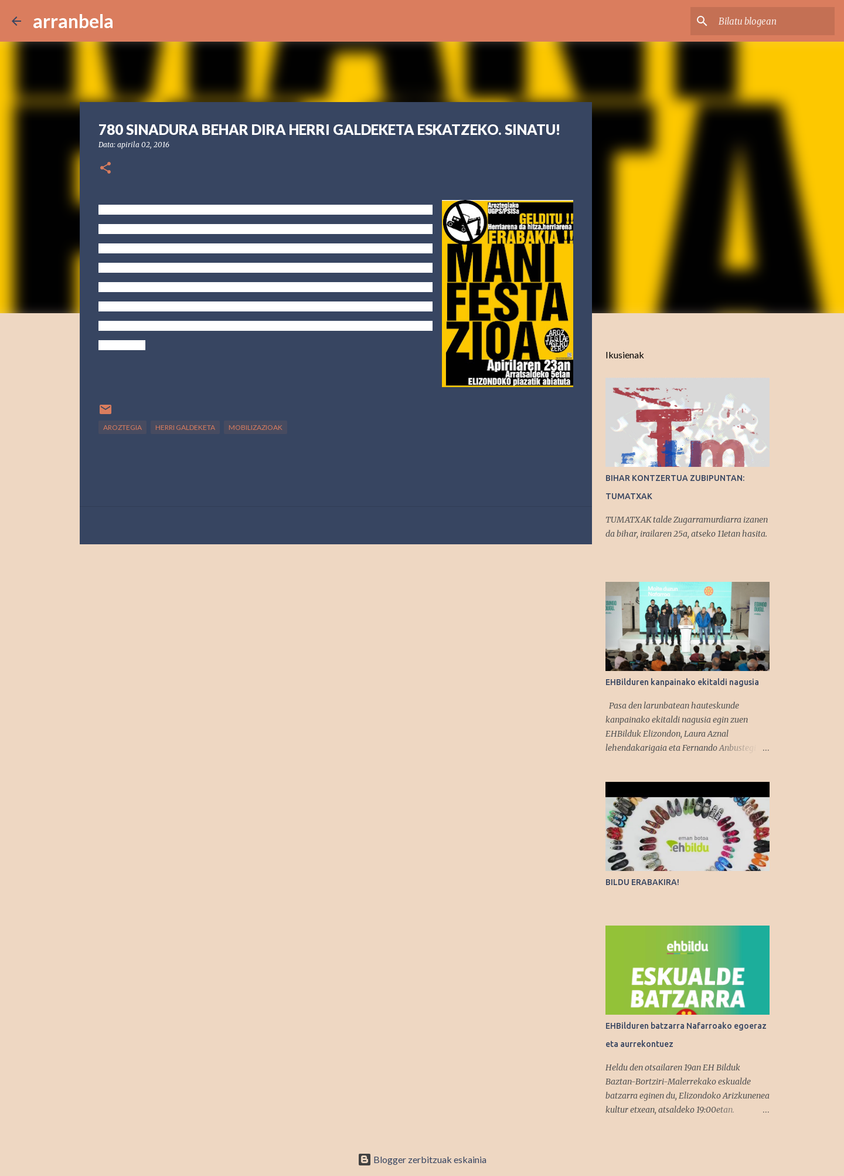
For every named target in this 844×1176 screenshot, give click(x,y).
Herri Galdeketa (185, 427)
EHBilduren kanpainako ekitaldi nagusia (682, 682)
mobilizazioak (256, 427)
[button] (105, 169)
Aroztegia (122, 427)
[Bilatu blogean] (773, 21)
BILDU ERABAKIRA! (642, 882)
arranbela (73, 20)
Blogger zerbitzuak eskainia (422, 1159)
